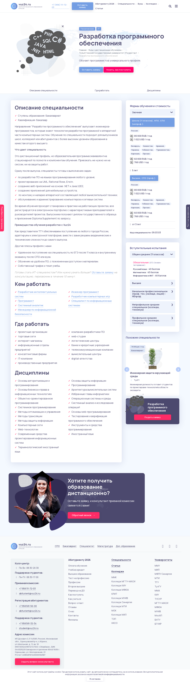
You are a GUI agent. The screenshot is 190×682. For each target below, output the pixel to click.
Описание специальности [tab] (43, 90)
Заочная (137, 112)
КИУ (157, 594)
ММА (157, 590)
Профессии (74, 582)
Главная (83, 50)
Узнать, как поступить (118, 69)
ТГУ (157, 582)
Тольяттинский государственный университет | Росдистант (108, 53)
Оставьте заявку (103, 272)
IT (99, 29)
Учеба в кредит (76, 570)
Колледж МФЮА (120, 590)
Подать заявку (152, 417)
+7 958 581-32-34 (27, 623)
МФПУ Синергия (163, 574)
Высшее (136, 283)
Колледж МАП (119, 614)
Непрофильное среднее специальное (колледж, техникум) (145, 307)
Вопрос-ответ (75, 603)
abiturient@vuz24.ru (29, 593)
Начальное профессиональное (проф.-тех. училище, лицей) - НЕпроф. (150, 294)
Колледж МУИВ (119, 598)
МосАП (158, 615)
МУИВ (158, 611)
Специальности (127, 3)
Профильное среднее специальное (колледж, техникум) (145, 320)
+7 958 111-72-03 (27, 588)
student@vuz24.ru (29, 628)
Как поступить (76, 594)
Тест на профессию (78, 578)
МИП (157, 570)
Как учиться (74, 599)
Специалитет (87, 546)
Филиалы (73, 620)
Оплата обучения (77, 565)
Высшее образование (79, 574)
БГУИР (158, 624)
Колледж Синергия (121, 602)
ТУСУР (158, 599)
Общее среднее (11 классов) (148, 254)
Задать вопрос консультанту (37, 661)
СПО (57, 546)
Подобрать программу (2, 218)
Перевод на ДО (76, 590)
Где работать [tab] (102, 90)
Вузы (141, 3)
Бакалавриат (69, 546)
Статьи (99, 8)
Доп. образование (125, 546)
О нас (71, 611)
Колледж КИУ (118, 585)
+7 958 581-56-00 (28, 606)
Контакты (73, 615)
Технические (87, 29)
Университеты (163, 559)
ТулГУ (158, 586)
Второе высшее (76, 586)
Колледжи (152, 3)
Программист (26, 300)
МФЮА (158, 607)
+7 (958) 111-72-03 (59, 6)
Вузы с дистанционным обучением (105, 50)
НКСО (114, 623)
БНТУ (157, 620)
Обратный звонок (83, 515)
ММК (114, 577)
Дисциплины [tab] (154, 90)
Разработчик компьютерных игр (90, 296)
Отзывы (72, 607)
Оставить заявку (82, 6)
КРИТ (114, 594)
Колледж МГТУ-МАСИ (123, 581)
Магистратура (105, 546)
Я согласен (95, 679)
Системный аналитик (30, 305)
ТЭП (113, 619)
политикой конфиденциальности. (109, 674)
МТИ (157, 578)
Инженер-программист (85, 292)
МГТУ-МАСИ (161, 603)
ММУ (157, 565)
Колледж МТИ (119, 606)
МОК (113, 610)
